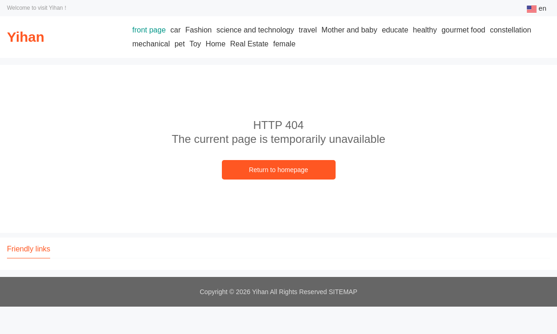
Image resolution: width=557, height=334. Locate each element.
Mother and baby (349, 30)
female (284, 44)
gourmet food (463, 30)
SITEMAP (343, 291)
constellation (510, 30)
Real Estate (249, 44)
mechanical (151, 44)
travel (307, 30)
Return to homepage (278, 169)
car (175, 30)
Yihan (26, 37)
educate (395, 30)
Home (216, 44)
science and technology (255, 30)
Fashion (198, 30)
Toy (195, 44)
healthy (425, 30)
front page (149, 30)
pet (180, 44)
